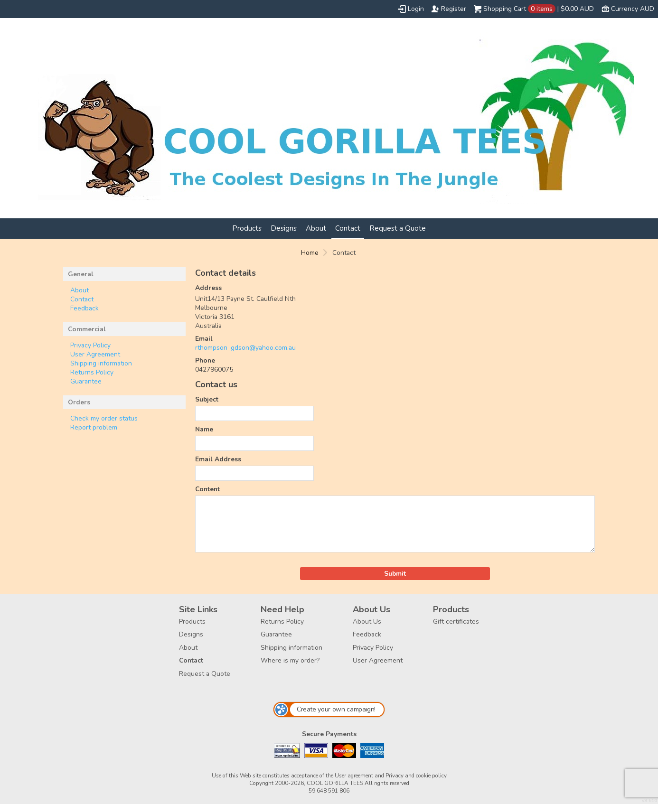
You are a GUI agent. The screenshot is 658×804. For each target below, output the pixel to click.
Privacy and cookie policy (416, 775)
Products (247, 228)
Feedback (84, 308)
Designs (284, 228)
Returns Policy (91, 372)
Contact (347, 228)
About (316, 228)
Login (416, 8)
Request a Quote (397, 228)
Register (453, 8)
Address (208, 287)
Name (204, 429)
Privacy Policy (90, 345)
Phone (205, 360)
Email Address (218, 459)
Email (204, 338)
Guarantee (86, 381)
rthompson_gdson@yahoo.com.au (245, 347)
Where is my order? (290, 660)
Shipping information (101, 363)
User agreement (354, 775)
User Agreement (95, 354)
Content (207, 489)
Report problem (93, 427)
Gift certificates (456, 621)
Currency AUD (632, 8)
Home (310, 252)
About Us (367, 621)
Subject (206, 399)
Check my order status (104, 418)
